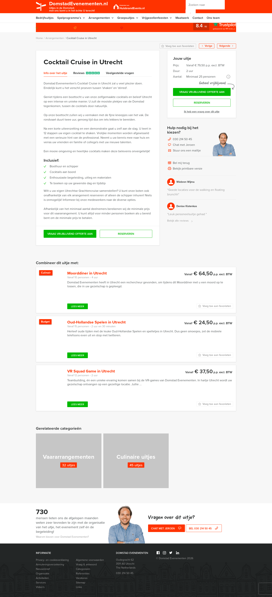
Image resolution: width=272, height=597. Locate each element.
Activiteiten (42, 578)
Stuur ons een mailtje (184, 150)
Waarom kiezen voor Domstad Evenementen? (62, 537)
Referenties (83, 574)
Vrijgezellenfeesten (155, 18)
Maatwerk (182, 18)
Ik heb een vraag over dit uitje (201, 112)
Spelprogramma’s (69, 18)
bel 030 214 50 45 (204, 528)
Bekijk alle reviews (180, 220)
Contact (197, 18)
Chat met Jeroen (181, 145)
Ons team (213, 18)
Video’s (40, 587)
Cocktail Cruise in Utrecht (81, 38)
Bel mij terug (178, 163)
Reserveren (202, 103)
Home (39, 38)
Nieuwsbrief (43, 569)
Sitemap (80, 583)
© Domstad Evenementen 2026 (174, 558)
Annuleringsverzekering (50, 564)
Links (79, 587)
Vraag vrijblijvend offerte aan (201, 92)
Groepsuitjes (125, 18)
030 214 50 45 (221, 27)
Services (41, 583)
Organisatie (42, 574)
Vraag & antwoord (86, 564)
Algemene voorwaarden (90, 560)
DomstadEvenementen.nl (78, 6)
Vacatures (81, 578)
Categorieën (83, 569)
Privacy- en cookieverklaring (52, 560)
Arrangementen (99, 18)
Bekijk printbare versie (184, 168)
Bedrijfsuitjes (45, 18)
